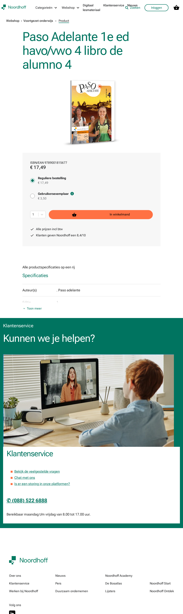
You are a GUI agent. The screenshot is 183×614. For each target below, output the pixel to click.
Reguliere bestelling (52, 178)
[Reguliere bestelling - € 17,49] (32, 180)
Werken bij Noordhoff (23, 591)
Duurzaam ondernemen (71, 591)
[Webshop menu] (71, 7)
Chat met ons (24, 478)
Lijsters (110, 591)
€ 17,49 (43, 183)
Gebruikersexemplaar (56, 194)
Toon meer (34, 308)
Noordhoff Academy (118, 576)
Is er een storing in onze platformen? (42, 484)
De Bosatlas (113, 583)
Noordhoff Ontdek (162, 591)
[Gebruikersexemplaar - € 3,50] (32, 196)
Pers (58, 583)
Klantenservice (113, 5)
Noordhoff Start (160, 583)
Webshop (12, 21)
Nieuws (60, 576)
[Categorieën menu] (46, 7)
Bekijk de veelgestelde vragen (37, 471)
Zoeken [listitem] (132, 7)
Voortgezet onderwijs (38, 21)
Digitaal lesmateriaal (91, 7)
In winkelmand (101, 214)
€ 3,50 (42, 198)
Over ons (15, 576)
